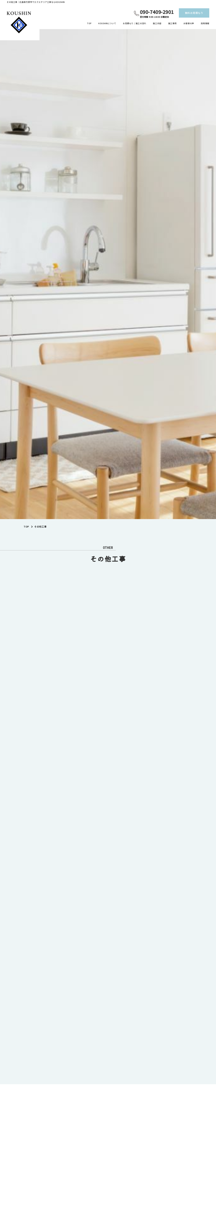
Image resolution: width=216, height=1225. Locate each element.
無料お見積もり (194, 13)
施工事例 (172, 23)
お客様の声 (188, 23)
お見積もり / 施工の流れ (134, 23)
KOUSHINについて (107, 23)
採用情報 (205, 23)
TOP (89, 23)
